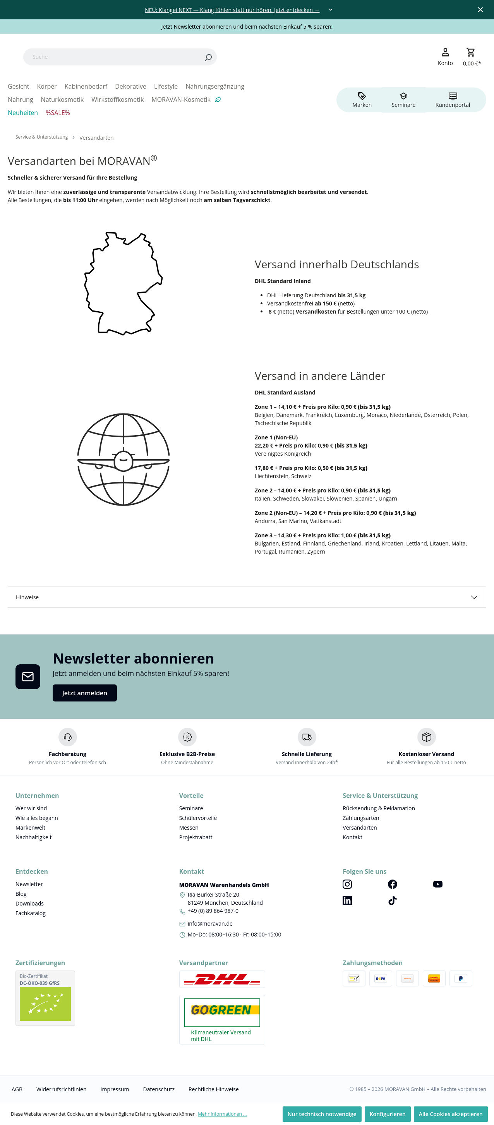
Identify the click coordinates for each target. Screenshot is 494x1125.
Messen (189, 827)
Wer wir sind (31, 808)
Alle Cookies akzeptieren (451, 1114)
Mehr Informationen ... (222, 1114)
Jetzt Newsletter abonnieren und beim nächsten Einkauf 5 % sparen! (247, 26)
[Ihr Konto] (445, 56)
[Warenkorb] (472, 57)
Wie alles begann (36, 817)
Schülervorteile (198, 817)
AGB (17, 1089)
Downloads (29, 903)
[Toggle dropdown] (331, 10)
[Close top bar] (480, 9)
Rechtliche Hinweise (214, 1089)
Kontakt (352, 837)
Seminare (191, 808)
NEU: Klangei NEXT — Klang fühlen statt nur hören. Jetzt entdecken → (232, 10)
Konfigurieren (388, 1114)
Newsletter (29, 884)
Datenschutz (158, 1089)
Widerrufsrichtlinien (61, 1089)
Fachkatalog (30, 913)
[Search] (257, 56)
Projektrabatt (196, 837)
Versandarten (360, 827)
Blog (21, 893)
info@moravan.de (210, 923)
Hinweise (27, 597)
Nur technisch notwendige (322, 1114)
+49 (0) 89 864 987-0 (213, 910)
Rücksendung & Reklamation (379, 808)
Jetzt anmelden (84, 693)
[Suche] (160, 56)
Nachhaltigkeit (33, 837)
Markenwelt (30, 827)
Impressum (115, 1089)
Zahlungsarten (361, 817)
